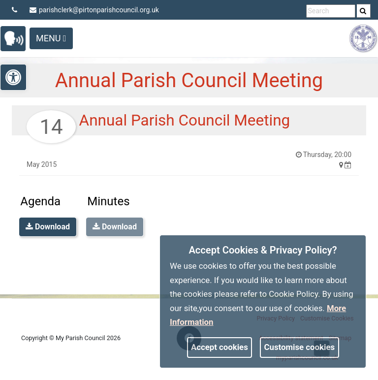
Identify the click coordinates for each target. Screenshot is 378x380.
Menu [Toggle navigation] (51, 38)
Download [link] (48, 226)
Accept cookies (219, 347)
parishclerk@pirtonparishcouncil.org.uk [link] (94, 10)
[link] (363, 10)
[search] (364, 11)
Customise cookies (299, 347)
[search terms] (330, 11)
